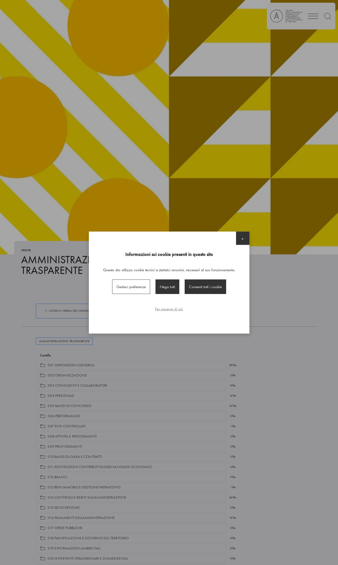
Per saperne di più (169, 309)
